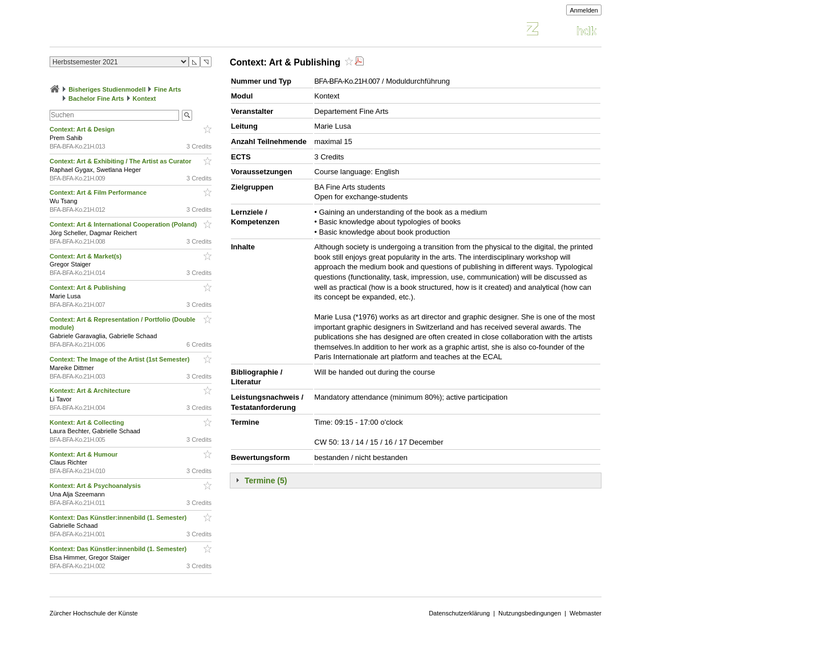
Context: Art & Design (83, 129)
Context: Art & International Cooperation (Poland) (124, 224)
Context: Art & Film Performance (99, 192)
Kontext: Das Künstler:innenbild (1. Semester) (119, 517)
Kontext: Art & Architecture (91, 390)
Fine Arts (167, 89)
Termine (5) (266, 480)
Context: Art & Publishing (88, 287)
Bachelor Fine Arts (96, 98)
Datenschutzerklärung (459, 613)
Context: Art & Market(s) (86, 256)
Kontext (144, 98)
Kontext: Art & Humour (84, 454)
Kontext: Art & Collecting (87, 422)
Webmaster (585, 613)
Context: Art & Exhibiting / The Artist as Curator (121, 161)
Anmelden (584, 10)
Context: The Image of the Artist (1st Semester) (120, 359)
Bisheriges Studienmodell (106, 89)
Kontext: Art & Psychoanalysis (96, 485)
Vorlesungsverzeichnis (133, 30)
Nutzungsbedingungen (529, 613)
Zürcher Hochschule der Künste (94, 613)
